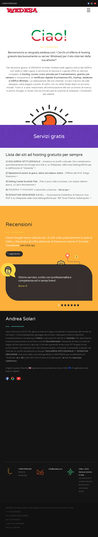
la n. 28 (19, 357)
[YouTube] (19, 378)
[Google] (13, 378)
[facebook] (7, 378)
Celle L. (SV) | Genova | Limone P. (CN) (85, 472)
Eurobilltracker (53, 341)
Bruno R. (23, 286)
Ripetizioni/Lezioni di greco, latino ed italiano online (36, 173)
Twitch (39, 338)
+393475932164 (9, 3)
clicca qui (63, 189)
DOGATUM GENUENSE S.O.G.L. (26, 194)
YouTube (70, 338)
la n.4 (65, 357)
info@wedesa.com (56, 469)
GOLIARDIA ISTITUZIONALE (24, 161)
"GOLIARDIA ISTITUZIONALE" (59, 351)
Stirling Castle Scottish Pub (22, 181)
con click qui (27, 245)
